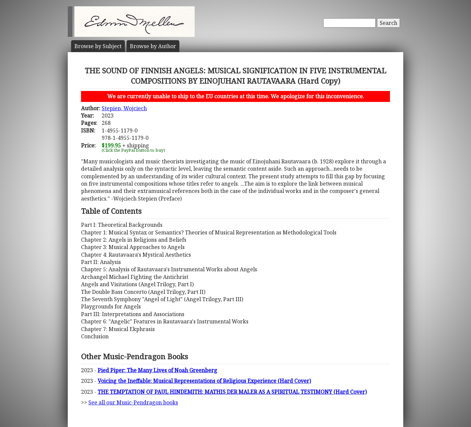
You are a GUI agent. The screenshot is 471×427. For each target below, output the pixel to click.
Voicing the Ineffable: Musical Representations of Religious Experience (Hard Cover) (204, 380)
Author (153, 46)
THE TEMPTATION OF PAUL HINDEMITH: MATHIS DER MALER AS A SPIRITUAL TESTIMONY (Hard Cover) (232, 391)
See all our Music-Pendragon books (133, 402)
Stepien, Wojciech (124, 108)
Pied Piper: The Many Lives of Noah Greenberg (157, 370)
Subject (98, 46)
